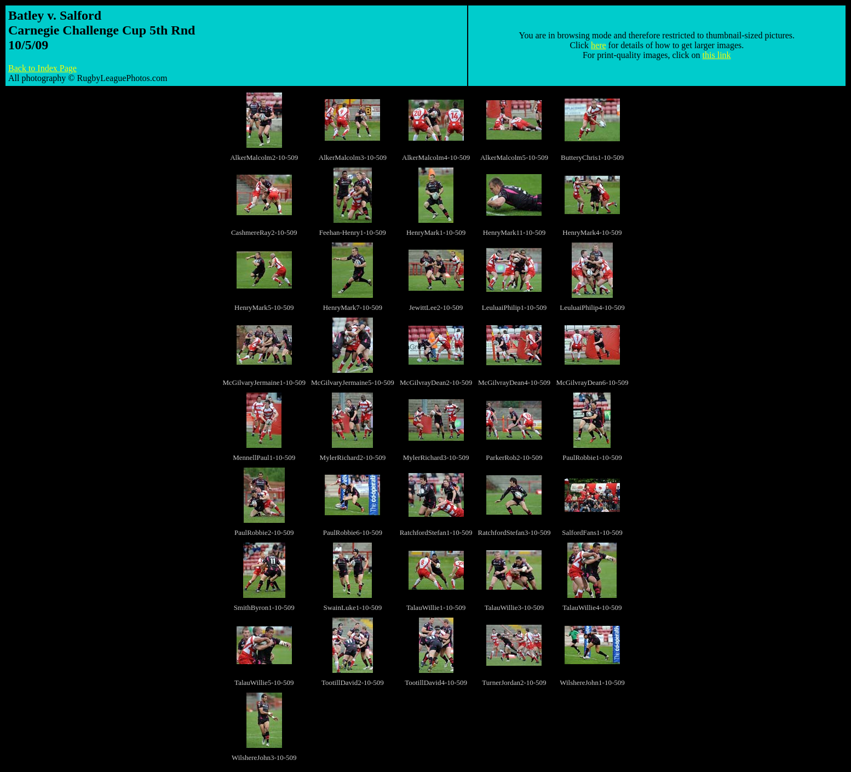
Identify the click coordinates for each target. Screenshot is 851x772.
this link (717, 55)
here (598, 45)
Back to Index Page (42, 68)
